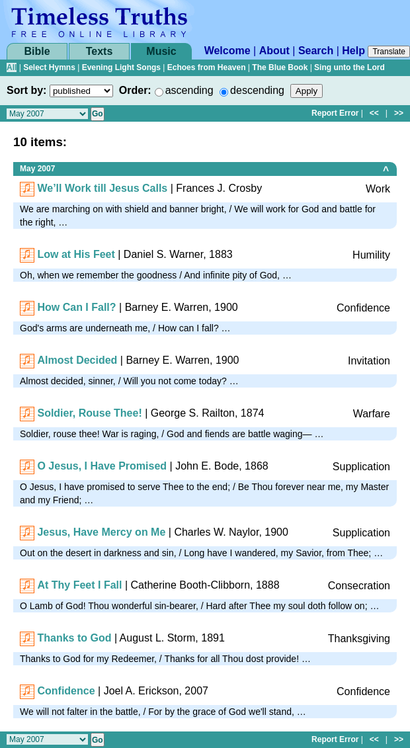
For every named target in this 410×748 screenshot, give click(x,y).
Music (161, 51)
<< (374, 113)
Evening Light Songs (121, 67)
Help (353, 50)
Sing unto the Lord (349, 67)
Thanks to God (74, 638)
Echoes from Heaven (206, 67)
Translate (388, 51)
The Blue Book (280, 67)
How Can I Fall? (76, 307)
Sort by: (26, 90)
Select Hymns (49, 67)
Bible (37, 51)
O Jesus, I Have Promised (102, 466)
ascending (189, 90)
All (12, 67)
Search (315, 50)
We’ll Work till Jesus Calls (102, 188)
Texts (99, 51)
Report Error (334, 113)
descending (257, 90)
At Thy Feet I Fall (79, 585)
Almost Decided (77, 360)
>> (398, 113)
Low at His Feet (75, 254)
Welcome (227, 50)
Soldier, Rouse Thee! (89, 413)
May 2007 (37, 168)
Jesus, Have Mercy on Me (101, 532)
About (274, 50)
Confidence (66, 690)
